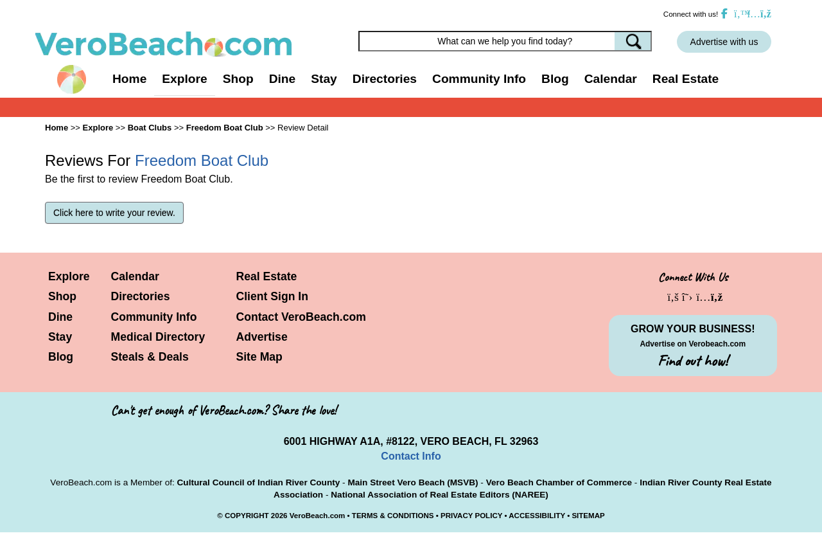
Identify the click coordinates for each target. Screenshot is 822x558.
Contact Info (411, 456)
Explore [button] (184, 79)
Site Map (259, 356)
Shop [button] (238, 79)
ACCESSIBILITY (537, 515)
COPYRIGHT (247, 515)
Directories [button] (385, 79)
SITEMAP (588, 515)
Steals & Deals (150, 356)
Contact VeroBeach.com (301, 316)
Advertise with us (724, 42)
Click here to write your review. (114, 213)
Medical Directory (158, 336)
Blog (555, 79)
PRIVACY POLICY (471, 515)
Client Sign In (272, 296)
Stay (60, 336)
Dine (282, 79)
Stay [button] (324, 79)
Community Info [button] (479, 79)
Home (129, 79)
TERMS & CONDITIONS (393, 515)
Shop (62, 296)
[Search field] (505, 41)
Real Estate (685, 79)
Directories (140, 296)
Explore (69, 276)
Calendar (610, 79)
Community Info (154, 316)
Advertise (262, 336)
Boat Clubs (150, 127)
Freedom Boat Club (224, 127)
